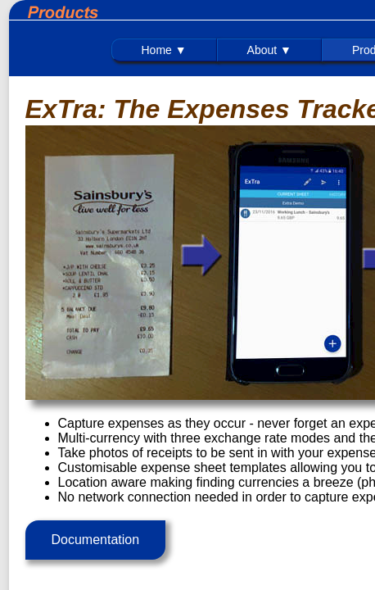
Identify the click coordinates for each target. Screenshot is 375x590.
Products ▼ (115, 52)
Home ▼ (22, 52)
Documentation (87, 503)
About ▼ (66, 52)
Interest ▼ (227, 52)
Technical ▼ (173, 52)
